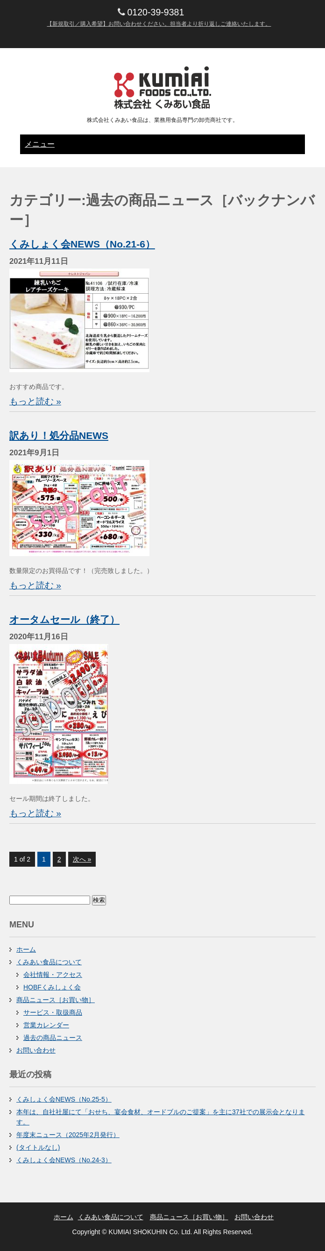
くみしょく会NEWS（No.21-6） (82, 244)
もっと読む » (35, 401)
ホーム (26, 949)
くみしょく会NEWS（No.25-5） (64, 1099)
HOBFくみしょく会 (52, 987)
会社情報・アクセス (52, 974)
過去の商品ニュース (52, 1037)
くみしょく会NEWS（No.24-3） (64, 1160)
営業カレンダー (46, 1025)
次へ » (82, 859)
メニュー (40, 144)
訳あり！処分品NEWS (58, 435)
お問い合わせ (36, 1050)
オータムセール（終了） (64, 619)
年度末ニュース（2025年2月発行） (68, 1134)
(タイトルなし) (38, 1147)
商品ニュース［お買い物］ (55, 1000)
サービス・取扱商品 (52, 1012)
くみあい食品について (49, 962)
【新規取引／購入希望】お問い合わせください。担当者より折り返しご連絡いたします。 (159, 24)
